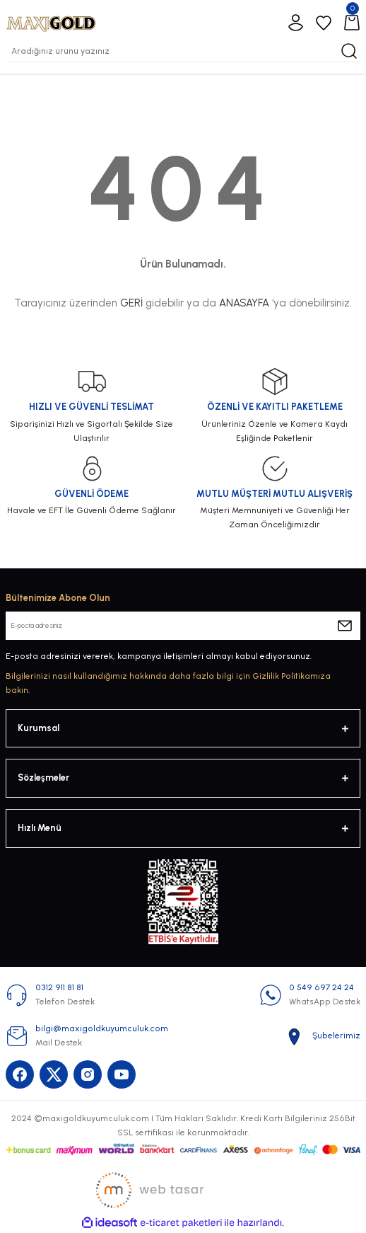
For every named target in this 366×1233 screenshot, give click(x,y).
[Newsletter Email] (183, 626)
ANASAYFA (244, 303)
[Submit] (344, 626)
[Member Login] (295, 22)
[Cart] (351, 22)
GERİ (131, 303)
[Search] (183, 51)
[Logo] (51, 22)
